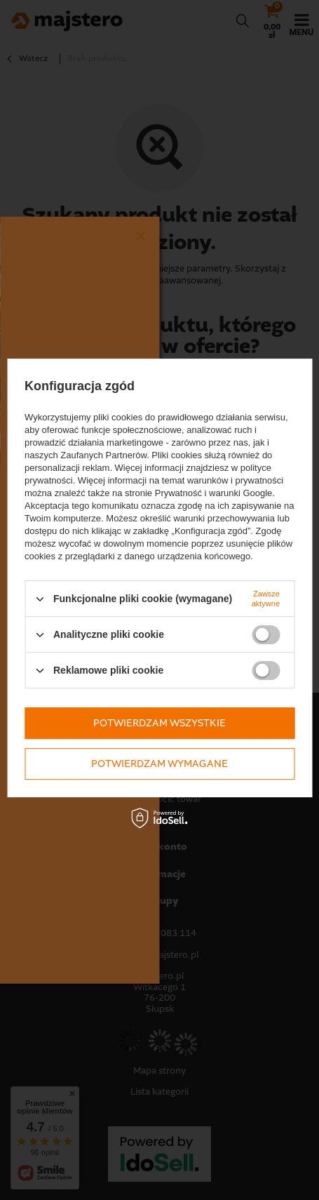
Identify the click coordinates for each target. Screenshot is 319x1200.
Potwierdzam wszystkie (159, 723)
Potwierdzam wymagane (159, 764)
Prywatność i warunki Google (214, 493)
